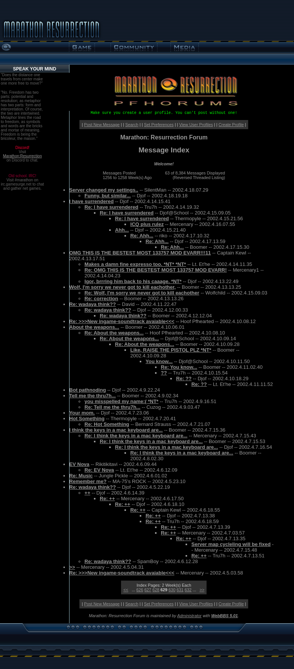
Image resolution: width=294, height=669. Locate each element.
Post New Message (102, 124)
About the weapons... (94, 327)
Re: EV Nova (99, 470)
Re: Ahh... (141, 235)
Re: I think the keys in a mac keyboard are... (135, 436)
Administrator (189, 615)
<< (125, 589)
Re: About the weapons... (114, 333)
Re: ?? (183, 378)
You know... (159, 361)
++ (87, 493)
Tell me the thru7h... (92, 396)
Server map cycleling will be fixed (230, 544)
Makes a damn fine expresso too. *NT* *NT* (135, 264)
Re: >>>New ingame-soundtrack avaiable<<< (121, 321)
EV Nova (79, 464)
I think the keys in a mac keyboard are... (116, 430)
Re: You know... (179, 367)
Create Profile (231, 124)
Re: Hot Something (106, 424)
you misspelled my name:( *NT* (121, 401)
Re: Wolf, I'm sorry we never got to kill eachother (141, 293)
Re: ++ (107, 498)
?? (164, 373)
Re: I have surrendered (111, 207)
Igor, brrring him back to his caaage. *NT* (132, 281)
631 (179, 589)
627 (147, 589)
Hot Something (86, 418)
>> (72, 567)
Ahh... (122, 230)
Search (131, 124)
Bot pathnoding (87, 390)
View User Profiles (196, 124)
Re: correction (101, 298)
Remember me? (88, 481)
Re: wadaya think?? (92, 304)
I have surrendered (91, 201)
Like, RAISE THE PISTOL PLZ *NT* (170, 350)
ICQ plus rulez (146, 224)
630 (171, 589)
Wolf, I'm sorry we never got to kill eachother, (122, 287)
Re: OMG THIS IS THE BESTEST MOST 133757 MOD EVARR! (155, 270)
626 (139, 589)
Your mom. (82, 413)
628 (155, 589)
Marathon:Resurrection (22, 156)
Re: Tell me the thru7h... (112, 407)
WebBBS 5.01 (224, 615)
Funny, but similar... (107, 195)
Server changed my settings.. (103, 190)
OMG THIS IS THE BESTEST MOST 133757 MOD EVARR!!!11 (140, 253)
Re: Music (80, 476)
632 (188, 589)
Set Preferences (159, 124)
